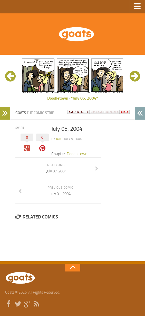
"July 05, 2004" (84, 98)
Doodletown (57, 98)
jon (59, 139)
